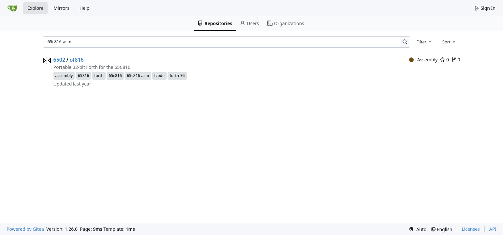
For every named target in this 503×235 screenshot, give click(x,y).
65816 (83, 75)
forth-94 (177, 75)
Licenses (471, 229)
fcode (159, 75)
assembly (64, 75)
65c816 (115, 75)
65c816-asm (138, 75)
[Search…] (405, 42)
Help (85, 8)
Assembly (423, 59)
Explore (35, 8)
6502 (59, 59)
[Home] (12, 8)
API (492, 229)
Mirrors (61, 8)
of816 (77, 59)
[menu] (417, 229)
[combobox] (424, 42)
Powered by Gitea (25, 229)
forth (99, 75)
